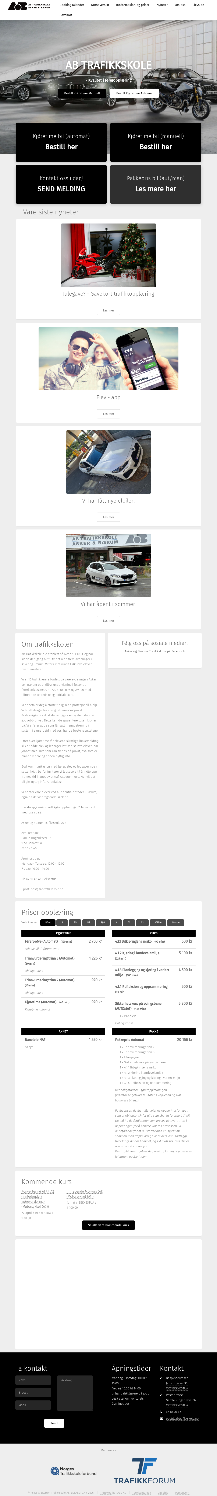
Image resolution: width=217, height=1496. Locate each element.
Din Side (163, 1492)
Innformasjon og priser (132, 5)
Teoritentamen (141, 1492)
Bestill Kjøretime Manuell (82, 93)
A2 (142, 922)
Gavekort (66, 15)
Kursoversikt (100, 5)
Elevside (198, 5)
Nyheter (162, 5)
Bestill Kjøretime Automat (134, 93)
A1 (129, 922)
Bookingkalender (72, 5)
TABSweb (105, 1492)
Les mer (108, 310)
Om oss (180, 5)
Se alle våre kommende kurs (108, 1225)
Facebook (178, 651)
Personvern (182, 1492)
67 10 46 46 (173, 1412)
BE (88, 922)
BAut (48, 922)
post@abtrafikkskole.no (182, 1419)
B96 (103, 922)
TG (75, 922)
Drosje (175, 922)
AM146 (157, 922)
